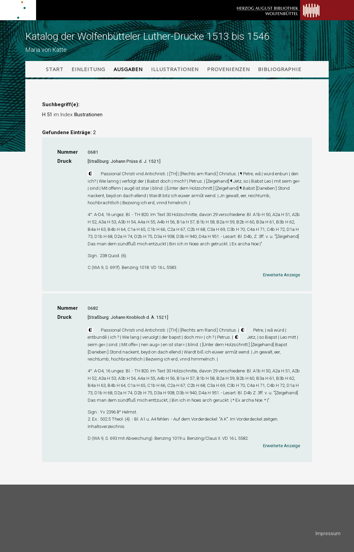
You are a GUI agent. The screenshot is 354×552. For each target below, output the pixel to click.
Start (54, 69)
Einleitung (88, 69)
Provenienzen (228, 69)
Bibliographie (279, 69)
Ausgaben (128, 69)
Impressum (328, 533)
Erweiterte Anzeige (281, 274)
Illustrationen (175, 69)
